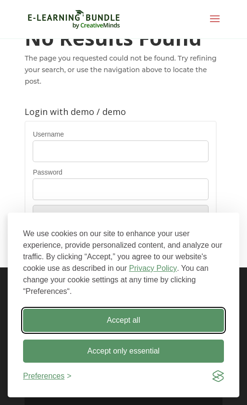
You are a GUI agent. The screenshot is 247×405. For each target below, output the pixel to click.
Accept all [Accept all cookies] (123, 320)
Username (48, 134)
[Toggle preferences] (47, 376)
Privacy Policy (153, 268)
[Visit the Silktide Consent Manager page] (218, 376)
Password (47, 172)
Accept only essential (123, 351)
